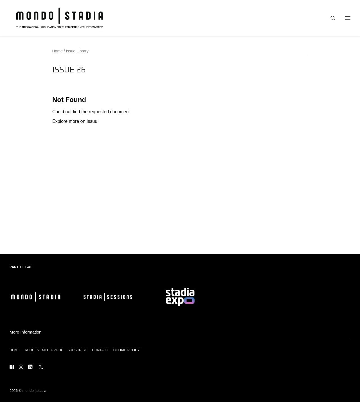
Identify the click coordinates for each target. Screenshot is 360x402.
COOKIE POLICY (126, 350)
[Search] (330, 18)
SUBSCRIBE (77, 350)
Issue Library (77, 51)
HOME (15, 350)
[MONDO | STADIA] (57, 19)
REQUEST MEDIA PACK (43, 350)
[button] (12, 367)
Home (57, 51)
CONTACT (100, 350)
